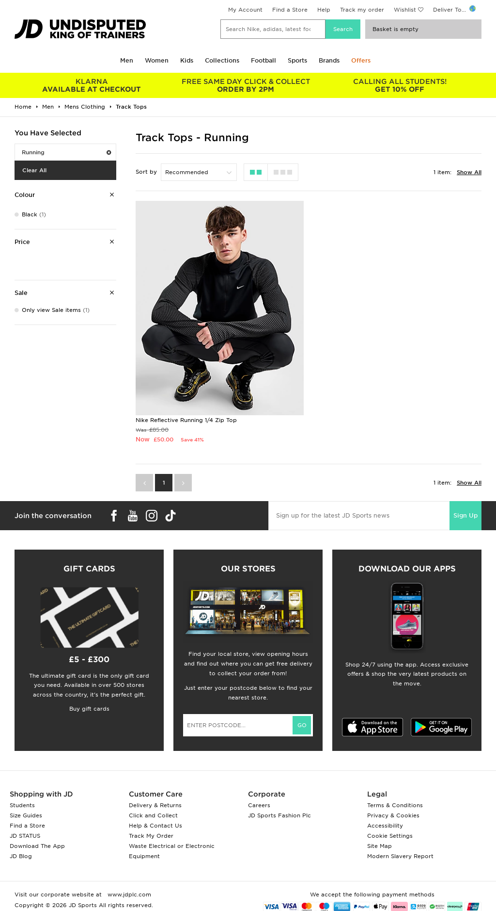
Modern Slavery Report (400, 856)
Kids (186, 60)
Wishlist (405, 9)
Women (157, 60)
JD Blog (21, 856)
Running (66, 152)
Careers (259, 805)
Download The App (37, 846)
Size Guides (26, 815)
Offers (361, 60)
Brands (329, 60)
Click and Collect (153, 815)
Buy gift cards (89, 708)
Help (323, 9)
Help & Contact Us (155, 825)
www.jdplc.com (128, 894)
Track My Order (151, 835)
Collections (222, 60)
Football (263, 60)
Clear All (34, 170)
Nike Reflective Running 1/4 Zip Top (186, 420)
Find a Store (290, 9)
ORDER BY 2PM (245, 85)
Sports (297, 60)
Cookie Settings (390, 835)
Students (22, 805)
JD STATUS (25, 835)
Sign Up (465, 515)
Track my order (362, 9)
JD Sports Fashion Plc (279, 815)
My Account (245, 9)
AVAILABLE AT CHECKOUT (91, 85)
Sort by (146, 171)
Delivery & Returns (155, 805)
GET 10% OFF (399, 85)
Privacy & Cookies (393, 815)
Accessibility (385, 825)
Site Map (379, 846)
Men (126, 60)
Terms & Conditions (395, 805)
